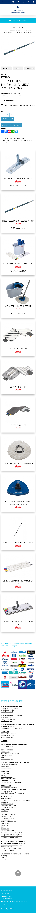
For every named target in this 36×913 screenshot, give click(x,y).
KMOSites (11, 909)
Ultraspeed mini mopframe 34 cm (18, 624)
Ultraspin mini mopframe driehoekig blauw (18, 504)
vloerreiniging (6, 717)
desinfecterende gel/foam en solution (14, 789)
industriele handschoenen (10, 850)
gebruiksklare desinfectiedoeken (13, 793)
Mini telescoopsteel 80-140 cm (18, 544)
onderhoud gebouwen (9, 708)
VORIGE (6, 68)
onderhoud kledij (7, 712)
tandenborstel (6, 816)
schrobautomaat (7, 737)
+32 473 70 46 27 (6, 899)
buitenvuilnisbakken (8, 807)
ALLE (18, 68)
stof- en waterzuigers (8, 734)
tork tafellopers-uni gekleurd (11, 836)
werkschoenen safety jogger (11, 845)
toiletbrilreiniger (6, 759)
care (2, 857)
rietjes (3, 827)
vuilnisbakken (6, 798)
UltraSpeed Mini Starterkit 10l (18, 264)
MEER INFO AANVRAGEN (11, 125)
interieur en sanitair (8, 719)
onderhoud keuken (8, 710)
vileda (29, 32)
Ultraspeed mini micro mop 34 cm (18, 583)
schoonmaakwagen (8, 726)
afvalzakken (5, 802)
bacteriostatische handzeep (11, 782)
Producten (17, 27)
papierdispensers (7, 746)
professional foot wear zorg (11, 848)
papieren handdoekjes (9, 764)
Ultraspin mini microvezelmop (18, 464)
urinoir (3, 757)
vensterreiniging (7, 721)
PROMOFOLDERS (18, 20)
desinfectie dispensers (9, 788)
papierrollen (5, 766)
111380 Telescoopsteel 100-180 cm (18, 222)
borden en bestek (7, 830)
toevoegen (7, 119)
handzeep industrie (8, 780)
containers (5, 809)
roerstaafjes (5, 825)
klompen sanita (6, 847)
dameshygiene (6, 755)
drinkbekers (5, 823)
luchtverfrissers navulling (10, 753)
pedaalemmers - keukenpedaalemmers (15, 800)
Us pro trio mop (18, 388)
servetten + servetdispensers (11, 832)
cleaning (4, 859)
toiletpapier (5, 752)
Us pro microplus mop (18, 350)
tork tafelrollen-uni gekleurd (11, 838)
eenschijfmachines (7, 735)
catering (4, 856)
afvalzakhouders (7, 804)
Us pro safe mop (18, 426)
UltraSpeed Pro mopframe (18, 179)
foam (3, 775)
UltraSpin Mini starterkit (18, 307)
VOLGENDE (30, 68)
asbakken (4, 811)
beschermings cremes (9, 779)
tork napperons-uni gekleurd (11, 834)
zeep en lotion (6, 773)
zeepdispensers (6, 777)
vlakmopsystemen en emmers (15, 32)
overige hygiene (7, 791)
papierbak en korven (8, 806)
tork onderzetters (7, 818)
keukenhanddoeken (8, 822)
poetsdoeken (6, 768)
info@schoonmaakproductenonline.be (14, 901)
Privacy (3, 904)
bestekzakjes (5, 820)
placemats (5, 829)
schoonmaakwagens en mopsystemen (17, 30)
